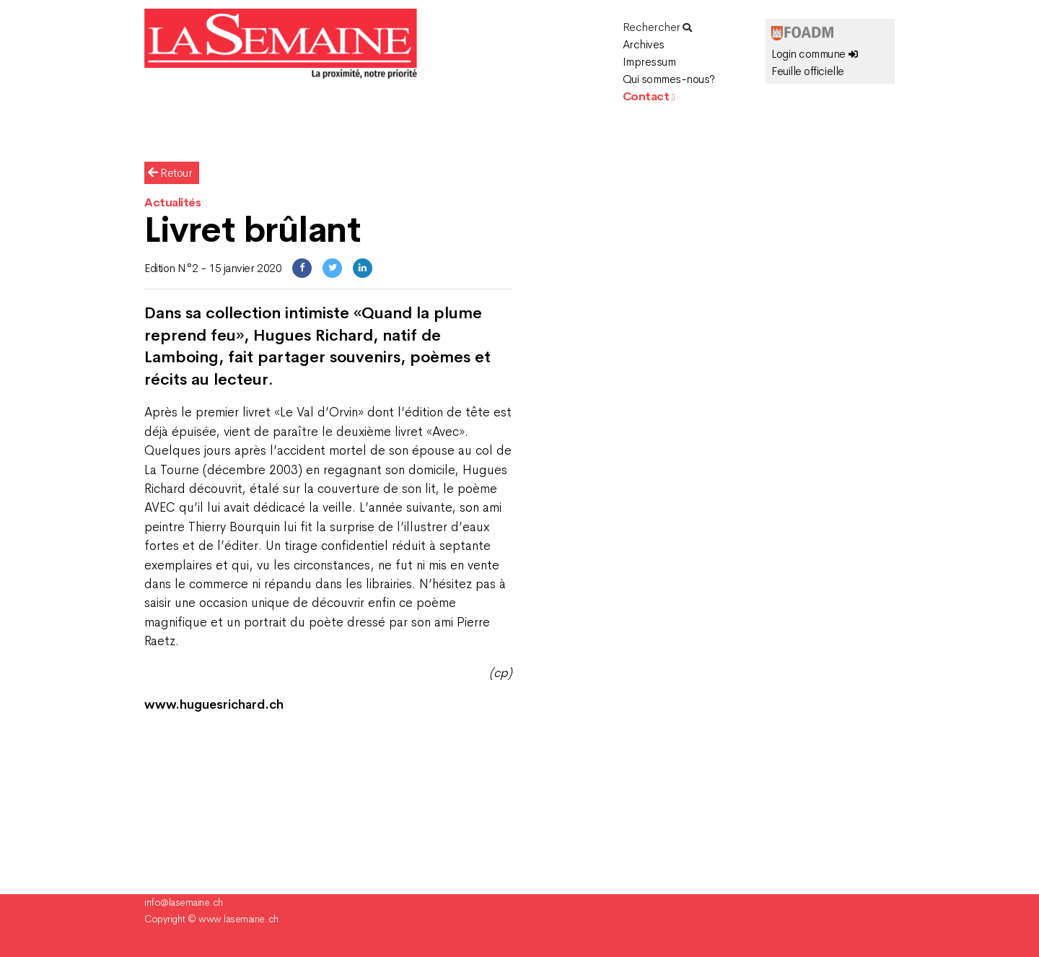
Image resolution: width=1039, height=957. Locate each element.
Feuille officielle (807, 71)
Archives (644, 44)
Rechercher (657, 27)
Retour (170, 172)
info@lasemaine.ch (183, 902)
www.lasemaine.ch (238, 918)
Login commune (814, 53)
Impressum (649, 61)
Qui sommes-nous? (669, 79)
